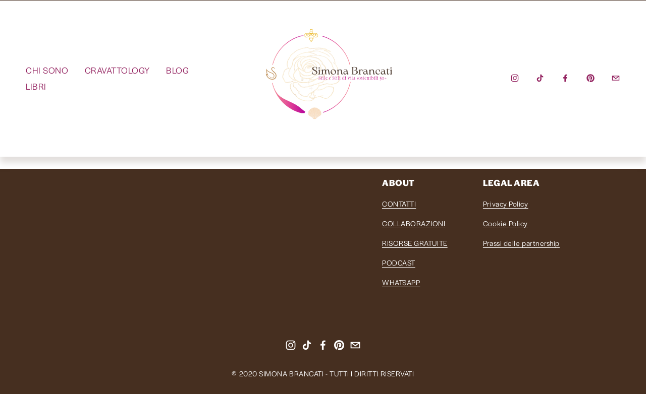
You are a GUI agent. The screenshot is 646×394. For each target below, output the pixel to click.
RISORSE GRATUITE (415, 243)
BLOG (177, 70)
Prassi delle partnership (521, 243)
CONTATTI (399, 204)
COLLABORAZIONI (414, 223)
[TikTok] (540, 78)
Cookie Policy (505, 223)
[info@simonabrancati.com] (615, 78)
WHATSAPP (401, 282)
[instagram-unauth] (514, 78)
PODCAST (398, 262)
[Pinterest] (590, 78)
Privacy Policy (505, 204)
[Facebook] (565, 78)
